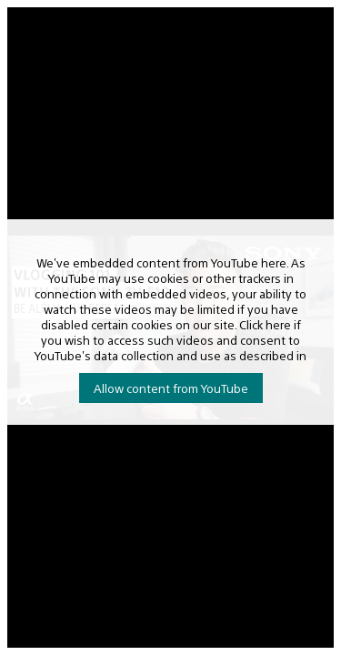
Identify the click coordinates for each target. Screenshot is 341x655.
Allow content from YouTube (171, 388)
